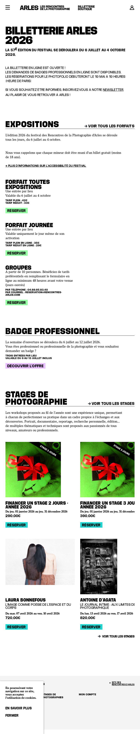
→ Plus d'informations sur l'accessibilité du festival (45, 165)
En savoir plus (18, 708)
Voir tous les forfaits (110, 126)
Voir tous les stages (111, 403)
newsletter (113, 89)
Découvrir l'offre (25, 366)
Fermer (12, 715)
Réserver (16, 210)
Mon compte (87, 694)
